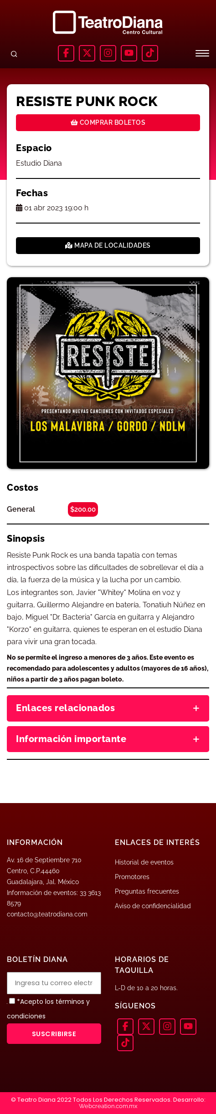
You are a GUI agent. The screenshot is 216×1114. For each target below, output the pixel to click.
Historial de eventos (144, 862)
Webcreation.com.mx (108, 1106)
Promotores (132, 876)
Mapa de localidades (108, 245)
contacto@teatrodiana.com (47, 914)
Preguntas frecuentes (147, 891)
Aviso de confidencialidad (153, 906)
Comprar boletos (108, 122)
